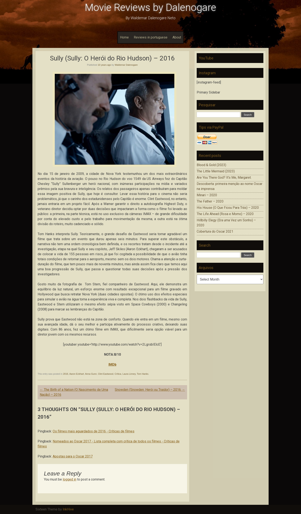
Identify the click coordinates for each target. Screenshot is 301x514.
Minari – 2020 (207, 195)
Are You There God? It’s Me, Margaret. (224, 177)
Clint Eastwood (105, 374)
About (176, 37)
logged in (69, 479)
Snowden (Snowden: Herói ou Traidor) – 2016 (150, 390)
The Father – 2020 (210, 201)
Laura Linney (129, 374)
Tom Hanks (142, 374)
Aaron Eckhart (76, 374)
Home (124, 37)
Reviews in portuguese (150, 37)
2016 (65, 374)
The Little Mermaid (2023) (216, 171)
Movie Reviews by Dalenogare (150, 7)
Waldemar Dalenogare (126, 65)
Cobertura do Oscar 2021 (215, 231)
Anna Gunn (91, 374)
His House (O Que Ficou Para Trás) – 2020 (228, 208)
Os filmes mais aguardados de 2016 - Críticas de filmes (93, 431)
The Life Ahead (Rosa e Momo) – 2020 (225, 214)
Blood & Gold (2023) (211, 165)
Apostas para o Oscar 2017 (73, 456)
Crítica (118, 374)
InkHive (68, 509)
